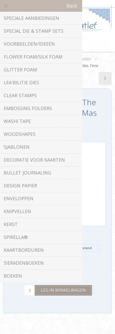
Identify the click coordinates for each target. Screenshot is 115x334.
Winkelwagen (64, 45)
